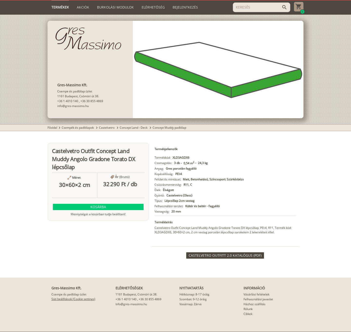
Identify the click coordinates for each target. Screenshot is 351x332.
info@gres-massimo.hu (73, 106)
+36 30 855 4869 (91, 101)
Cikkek (248, 314)
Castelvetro (107, 128)
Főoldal (52, 128)
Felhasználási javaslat (258, 299)
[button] (98, 207)
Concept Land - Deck (134, 128)
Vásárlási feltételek (256, 294)
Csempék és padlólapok (78, 128)
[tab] (60, 7)
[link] (225, 255)
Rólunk (248, 309)
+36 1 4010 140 (67, 101)
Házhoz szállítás (254, 304)
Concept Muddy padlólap (169, 128)
